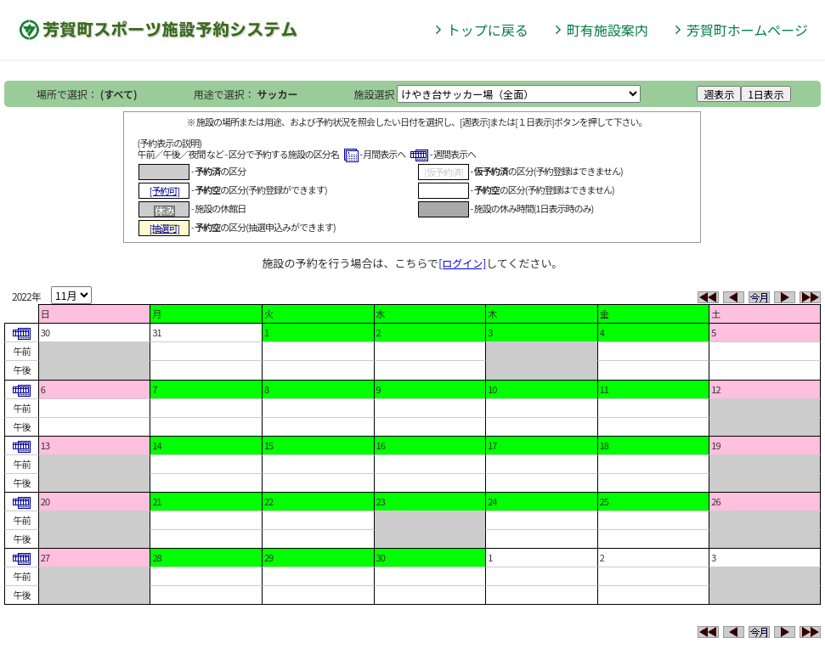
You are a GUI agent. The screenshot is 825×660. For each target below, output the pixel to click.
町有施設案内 (607, 30)
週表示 (719, 94)
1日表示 (766, 94)
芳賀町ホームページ (747, 30)
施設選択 (374, 94)
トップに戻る (487, 30)
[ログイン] (462, 263)
